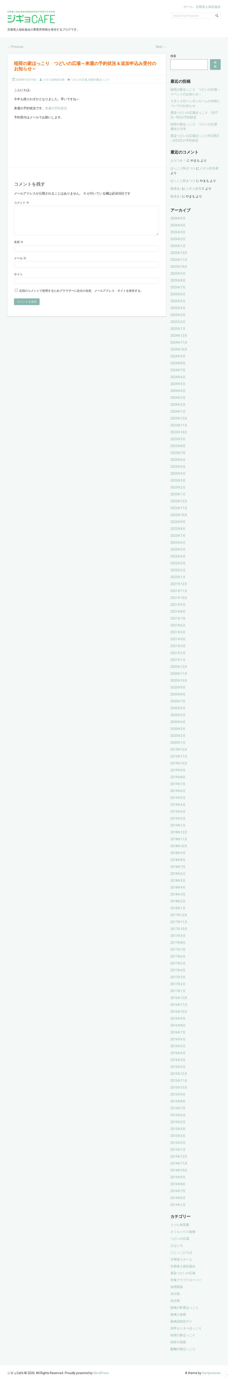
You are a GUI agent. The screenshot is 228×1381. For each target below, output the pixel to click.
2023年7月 (178, 453)
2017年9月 (178, 936)
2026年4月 (178, 225)
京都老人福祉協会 (208, 6)
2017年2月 (178, 984)
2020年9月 (178, 687)
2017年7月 (178, 949)
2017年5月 (178, 963)
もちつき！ (178, 160)
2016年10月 (178, 1011)
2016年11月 (178, 1004)
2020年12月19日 (26, 79)
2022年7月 (178, 535)
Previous (15, 47)
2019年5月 (178, 798)
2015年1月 (178, 1149)
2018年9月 (178, 853)
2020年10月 (178, 680)
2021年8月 (178, 611)
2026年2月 (178, 239)
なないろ (176, 1245)
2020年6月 (178, 708)
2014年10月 (178, 1170)
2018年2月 (178, 901)
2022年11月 (178, 508)
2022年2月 (178, 570)
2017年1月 (178, 991)
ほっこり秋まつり (182, 168)
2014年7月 (178, 1191)
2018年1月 (178, 908)
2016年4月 (178, 1053)
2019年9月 (178, 770)
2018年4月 (178, 887)
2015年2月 (178, 1142)
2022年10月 (178, 515)
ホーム (188, 6)
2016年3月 (178, 1060)
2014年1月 (178, 1205)
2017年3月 (178, 977)
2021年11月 (178, 591)
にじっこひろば (181, 1252)
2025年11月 (178, 259)
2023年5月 (178, 466)
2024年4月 (178, 391)
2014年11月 (178, 1163)
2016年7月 (178, 1032)
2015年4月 (178, 1129)
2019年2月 (178, 818)
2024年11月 (178, 342)
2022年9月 (178, 522)
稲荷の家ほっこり (99, 79)
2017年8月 (178, 942)
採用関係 (176, 1287)
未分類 (175, 1294)
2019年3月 (178, 811)
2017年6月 (178, 956)
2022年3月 (178, 563)
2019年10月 (178, 763)
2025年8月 (178, 280)
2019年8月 (178, 777)
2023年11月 (178, 425)
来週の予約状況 (56, 108)
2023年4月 (178, 473)
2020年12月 (178, 666)
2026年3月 (178, 232)
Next (161, 47)
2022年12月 (178, 501)
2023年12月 (178, 418)
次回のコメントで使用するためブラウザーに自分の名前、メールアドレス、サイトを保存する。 (81, 296)
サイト (18, 279)
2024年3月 (178, 397)
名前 (18, 247)
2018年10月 (178, 846)
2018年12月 (178, 832)
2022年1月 (178, 577)
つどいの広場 (79, 79)
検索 (173, 56)
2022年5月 (178, 549)
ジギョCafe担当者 (54, 79)
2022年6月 (178, 542)
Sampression (211, 1373)
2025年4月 (178, 308)
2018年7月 (178, 867)
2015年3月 (178, 1136)
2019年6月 (178, 791)
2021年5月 (178, 632)
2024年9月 (178, 356)
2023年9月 (178, 439)
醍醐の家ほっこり (182, 1349)
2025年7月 (178, 287)
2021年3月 (178, 646)
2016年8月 (178, 1025)
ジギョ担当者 (209, 168)
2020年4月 (178, 722)
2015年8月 (178, 1101)
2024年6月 (178, 377)
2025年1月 (178, 328)
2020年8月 (178, 694)
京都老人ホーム (181, 1259)
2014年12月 (178, 1156)
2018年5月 (178, 880)
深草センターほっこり (186, 1328)
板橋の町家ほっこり (184, 1307)
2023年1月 (178, 494)
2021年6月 (178, 625)
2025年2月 (178, 322)
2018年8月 (178, 860)
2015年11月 (178, 1080)
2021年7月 (178, 618)
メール (20, 263)
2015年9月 (178, 1094)
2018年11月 (178, 839)
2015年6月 (178, 1115)
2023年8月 (178, 446)
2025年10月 (178, 266)
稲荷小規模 (178, 1342)
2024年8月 (178, 363)
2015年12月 (178, 1073)
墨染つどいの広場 (182, 1273)
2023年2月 (178, 487)
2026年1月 (178, 246)
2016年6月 (178, 1039)
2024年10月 (178, 349)
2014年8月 (178, 1184)
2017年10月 (178, 929)
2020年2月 (178, 735)
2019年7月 (178, 784)
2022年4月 (178, 556)
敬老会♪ (175, 188)
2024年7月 (178, 370)
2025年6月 (178, 294)
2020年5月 (178, 715)
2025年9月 (178, 273)
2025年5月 (178, 301)
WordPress (101, 1373)
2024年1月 (178, 411)
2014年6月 (178, 1198)
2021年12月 (178, 584)
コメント (21, 202)
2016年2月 (178, 1067)
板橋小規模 (178, 1314)
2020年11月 (178, 673)
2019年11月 (178, 756)
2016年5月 (178, 1046)
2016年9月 (178, 1018)
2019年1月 (178, 825)
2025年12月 (178, 253)
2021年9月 (178, 604)
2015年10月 (178, 1087)
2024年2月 (178, 404)
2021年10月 (178, 597)
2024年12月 (178, 335)
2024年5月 (178, 384)
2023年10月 (178, 432)
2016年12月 (178, 998)
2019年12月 (178, 749)
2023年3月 (178, 480)
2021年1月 (178, 660)
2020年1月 (178, 742)
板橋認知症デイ (181, 1321)
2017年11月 (178, 922)
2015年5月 (178, 1122)
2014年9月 (178, 1177)
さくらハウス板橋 (182, 1231)
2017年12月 (178, 915)
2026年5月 (178, 218)
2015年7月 (178, 1108)
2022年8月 (178, 529)
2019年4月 (178, 804)
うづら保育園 (179, 1225)
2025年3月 (178, 315)
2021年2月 (178, 653)
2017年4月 (178, 970)
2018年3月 (178, 894)
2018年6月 (178, 873)
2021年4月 (178, 639)
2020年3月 (178, 729)
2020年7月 (178, 701)
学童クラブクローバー (186, 1280)
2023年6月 (178, 460)
